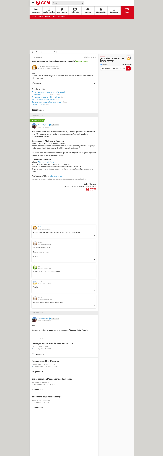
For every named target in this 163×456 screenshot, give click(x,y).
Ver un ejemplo (126, 64)
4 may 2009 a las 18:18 (44, 229)
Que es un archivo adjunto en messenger (46, 102)
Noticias (103, 64)
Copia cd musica (38, 104)
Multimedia (75, 10)
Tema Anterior (38, 57)
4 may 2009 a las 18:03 (44, 127)
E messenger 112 (38, 94)
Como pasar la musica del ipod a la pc (46, 97)
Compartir (37, 83)
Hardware (47, 16)
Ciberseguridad (101, 10)
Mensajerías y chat (49, 52)
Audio (54, 16)
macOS (34, 16)
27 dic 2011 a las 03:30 (44, 284)
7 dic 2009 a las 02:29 (44, 244)
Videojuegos (61, 16)
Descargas (114, 10)
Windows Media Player (46, 162)
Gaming (88, 10)
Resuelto (79, 61)
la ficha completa (56, 176)
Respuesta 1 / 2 (37, 115)
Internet (40, 16)
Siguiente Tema (89, 57)
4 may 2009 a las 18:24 (44, 321)
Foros (127, 10)
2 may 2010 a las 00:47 (44, 268)
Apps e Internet (62, 10)
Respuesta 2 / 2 (37, 313)
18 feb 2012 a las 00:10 (52, 68)
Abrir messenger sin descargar (43, 99)
